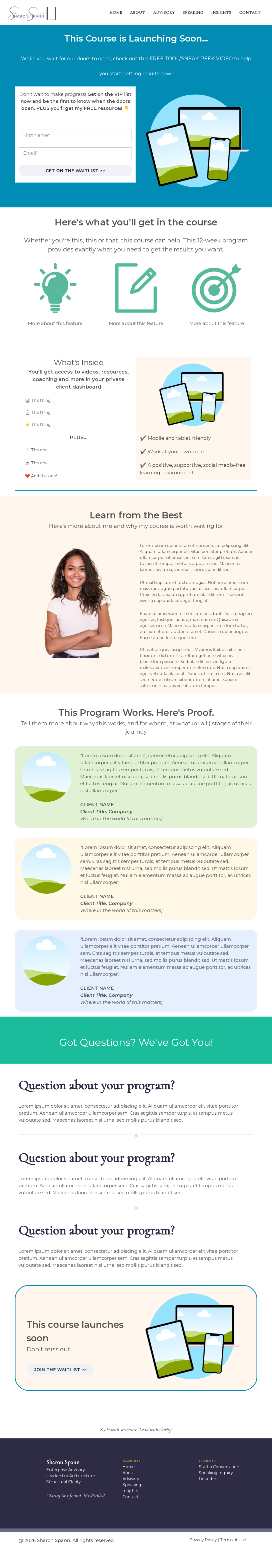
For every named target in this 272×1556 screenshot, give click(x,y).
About (128, 1472)
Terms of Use (233, 1539)
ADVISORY (164, 12)
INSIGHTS (221, 12)
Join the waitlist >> (60, 1369)
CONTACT (250, 12)
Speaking (131, 1484)
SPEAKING (193, 12)
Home (128, 1466)
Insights (130, 1490)
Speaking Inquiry (216, 1472)
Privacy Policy (203, 1539)
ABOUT (137, 12)
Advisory (130, 1478)
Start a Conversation (219, 1466)
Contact (130, 1496)
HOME (116, 12)
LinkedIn (207, 1478)
